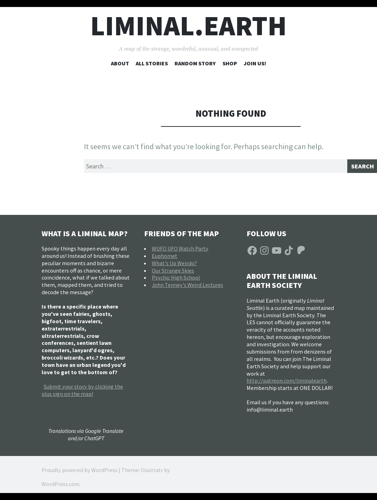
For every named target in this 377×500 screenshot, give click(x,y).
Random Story (195, 63)
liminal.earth (188, 25)
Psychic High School (176, 280)
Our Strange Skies (173, 272)
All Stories (152, 63)
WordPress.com (60, 486)
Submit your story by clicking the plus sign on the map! (82, 392)
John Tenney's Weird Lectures (187, 287)
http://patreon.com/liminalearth (287, 383)
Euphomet (164, 258)
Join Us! (255, 63)
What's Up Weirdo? (174, 265)
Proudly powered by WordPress (80, 472)
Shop (229, 63)
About (120, 63)
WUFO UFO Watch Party (180, 250)
